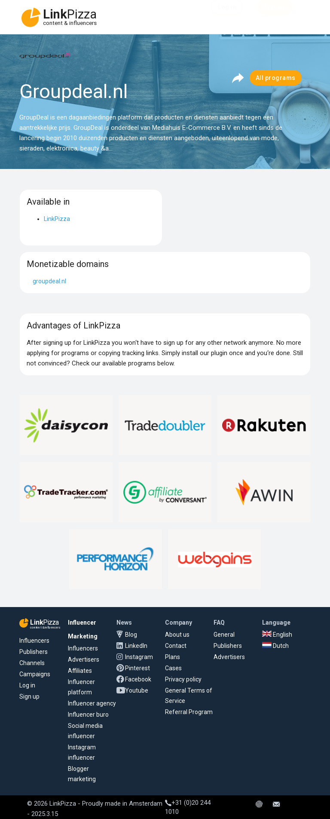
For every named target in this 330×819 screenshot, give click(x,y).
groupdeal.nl (49, 281)
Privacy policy (183, 679)
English (277, 634)
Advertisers (83, 659)
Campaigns (34, 674)
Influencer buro (88, 714)
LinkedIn (136, 645)
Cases (173, 668)
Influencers (34, 640)
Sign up (29, 696)
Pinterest (137, 668)
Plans (172, 656)
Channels (32, 662)
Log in (27, 685)
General (224, 634)
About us (177, 634)
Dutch (275, 645)
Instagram (139, 656)
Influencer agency (92, 703)
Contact (175, 645)
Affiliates (80, 670)
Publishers (33, 651)
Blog (131, 634)
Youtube (136, 690)
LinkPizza (57, 218)
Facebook (138, 679)
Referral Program (189, 712)
